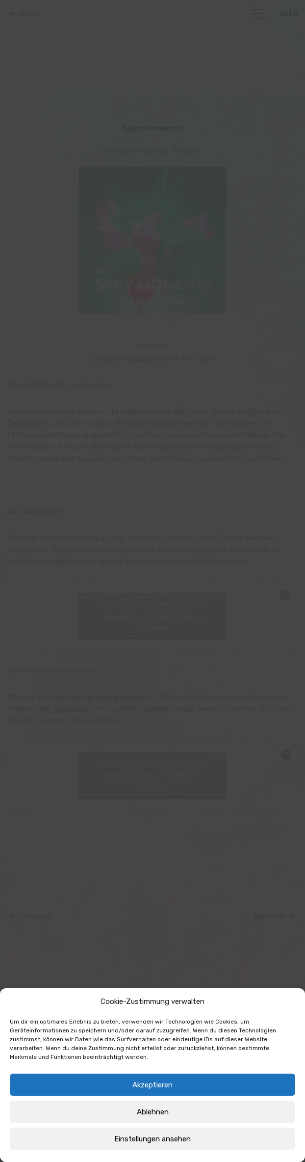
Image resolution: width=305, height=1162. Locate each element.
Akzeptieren (152, 1085)
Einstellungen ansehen (152, 1139)
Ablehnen (153, 1112)
